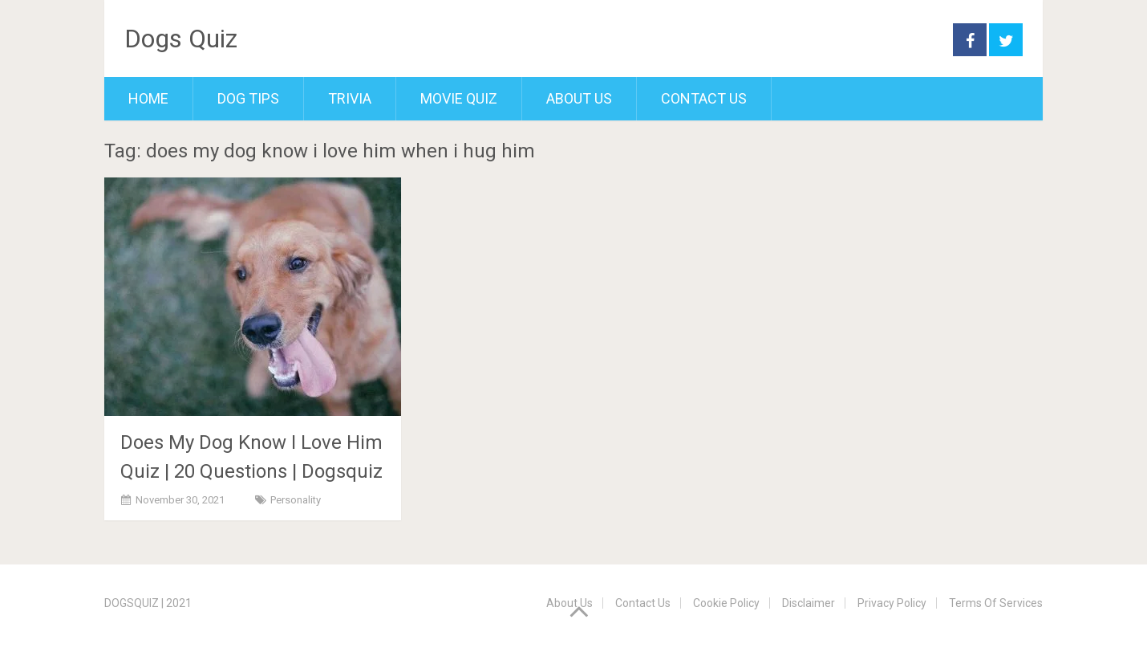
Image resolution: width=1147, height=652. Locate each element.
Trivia (349, 98)
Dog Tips (248, 98)
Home (148, 98)
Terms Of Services (996, 603)
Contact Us (704, 98)
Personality (295, 500)
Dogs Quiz (180, 38)
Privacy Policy (891, 603)
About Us (579, 98)
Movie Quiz (458, 98)
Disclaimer (808, 603)
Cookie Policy (726, 603)
